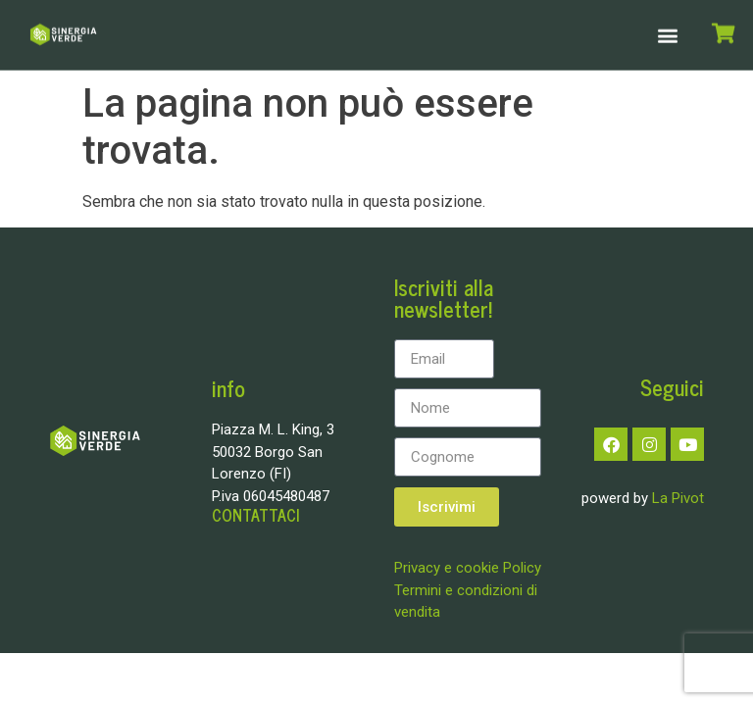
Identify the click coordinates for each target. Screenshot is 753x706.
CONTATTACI (255, 515)
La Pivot (678, 498)
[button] (667, 33)
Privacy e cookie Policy (467, 568)
